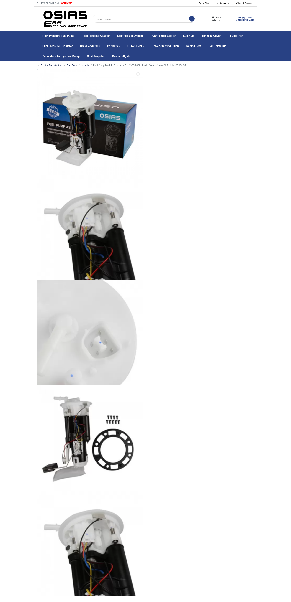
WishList (214, 20)
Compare (214, 17)
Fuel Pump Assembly (77, 65)
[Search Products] (141, 19)
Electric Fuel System (51, 65)
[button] (223, 3)
